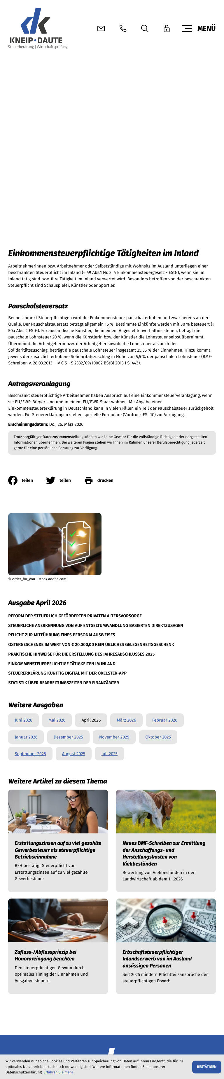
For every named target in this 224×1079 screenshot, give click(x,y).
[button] (123, 28)
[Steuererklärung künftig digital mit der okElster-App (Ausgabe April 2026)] (67, 448)
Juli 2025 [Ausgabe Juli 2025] (109, 529)
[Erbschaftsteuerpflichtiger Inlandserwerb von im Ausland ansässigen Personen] (166, 722)
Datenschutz (20, 1049)
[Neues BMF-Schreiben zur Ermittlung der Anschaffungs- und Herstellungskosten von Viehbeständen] (166, 616)
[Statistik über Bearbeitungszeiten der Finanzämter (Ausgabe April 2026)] (63, 458)
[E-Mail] (52, 999)
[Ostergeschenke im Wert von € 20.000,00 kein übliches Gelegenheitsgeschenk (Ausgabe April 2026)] (91, 419)
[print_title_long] (105, 256)
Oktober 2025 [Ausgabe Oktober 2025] (158, 512)
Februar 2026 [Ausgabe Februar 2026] (164, 495)
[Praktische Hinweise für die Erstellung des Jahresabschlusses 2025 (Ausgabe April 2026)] (81, 429)
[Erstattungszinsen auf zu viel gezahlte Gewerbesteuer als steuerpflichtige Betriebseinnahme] (58, 616)
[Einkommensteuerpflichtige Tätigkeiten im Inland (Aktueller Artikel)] (62, 439)
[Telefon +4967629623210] (28, 907)
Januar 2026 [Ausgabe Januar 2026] (26, 512)
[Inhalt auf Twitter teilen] (65, 256)
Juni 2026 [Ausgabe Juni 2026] (23, 495)
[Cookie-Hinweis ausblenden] (206, 1067)
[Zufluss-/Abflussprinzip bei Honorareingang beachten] (58, 722)
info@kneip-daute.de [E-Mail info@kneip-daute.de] (98, 907)
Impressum (49, 1049)
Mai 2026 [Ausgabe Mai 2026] (56, 495)
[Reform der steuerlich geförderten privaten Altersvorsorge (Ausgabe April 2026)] (75, 391)
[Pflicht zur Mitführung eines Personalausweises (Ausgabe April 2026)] (61, 410)
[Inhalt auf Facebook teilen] (27, 256)
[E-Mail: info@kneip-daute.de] (101, 28)
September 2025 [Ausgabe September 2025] (30, 529)
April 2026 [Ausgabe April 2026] (91, 495)
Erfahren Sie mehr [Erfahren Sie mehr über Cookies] (58, 1072)
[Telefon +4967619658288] (28, 933)
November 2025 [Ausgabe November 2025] (114, 512)
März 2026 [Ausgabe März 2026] (126, 495)
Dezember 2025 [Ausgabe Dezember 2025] (68, 512)
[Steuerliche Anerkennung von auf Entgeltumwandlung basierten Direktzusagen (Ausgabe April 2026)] (95, 400)
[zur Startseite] (37, 28)
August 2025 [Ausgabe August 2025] (73, 529)
